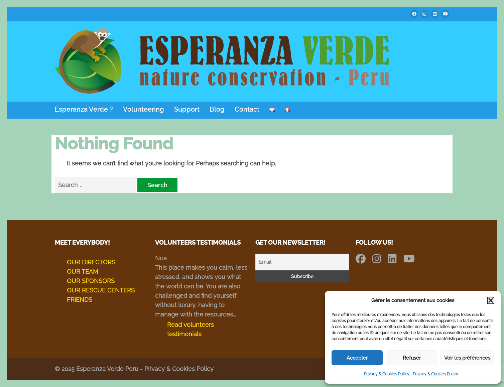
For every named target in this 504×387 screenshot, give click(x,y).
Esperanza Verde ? (84, 109)
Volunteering (143, 109)
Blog (217, 109)
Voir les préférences (467, 358)
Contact (247, 109)
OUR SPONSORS (91, 280)
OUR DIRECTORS (91, 262)
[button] (490, 300)
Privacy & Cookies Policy (386, 374)
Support (187, 109)
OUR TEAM (82, 271)
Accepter (357, 358)
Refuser (412, 358)
